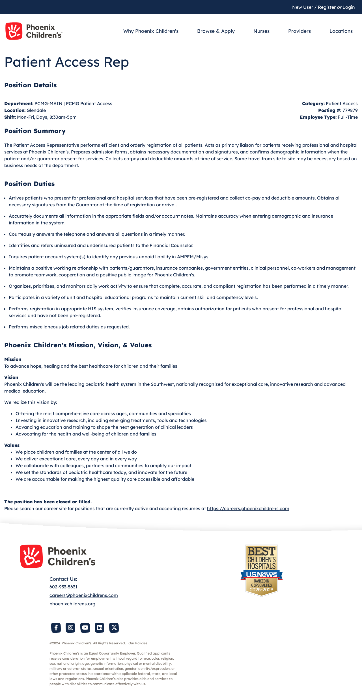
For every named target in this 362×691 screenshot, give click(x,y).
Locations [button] (341, 31)
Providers (299, 31)
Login (348, 7)
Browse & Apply (216, 31)
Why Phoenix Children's (150, 31)
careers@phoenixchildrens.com (83, 595)
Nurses (261, 31)
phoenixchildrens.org (72, 603)
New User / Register (314, 7)
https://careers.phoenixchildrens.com (248, 508)
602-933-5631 (63, 587)
